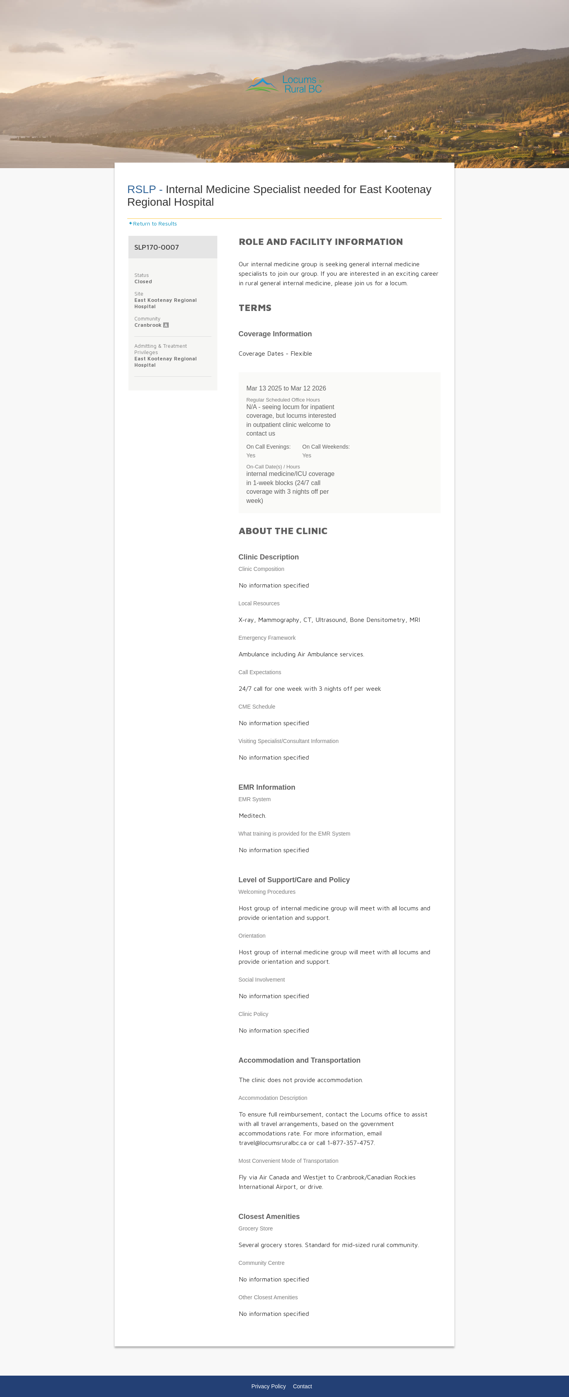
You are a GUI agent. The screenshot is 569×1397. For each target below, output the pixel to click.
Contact (302, 1386)
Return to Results (152, 223)
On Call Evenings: (269, 447)
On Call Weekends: (326, 447)
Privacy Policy (268, 1386)
